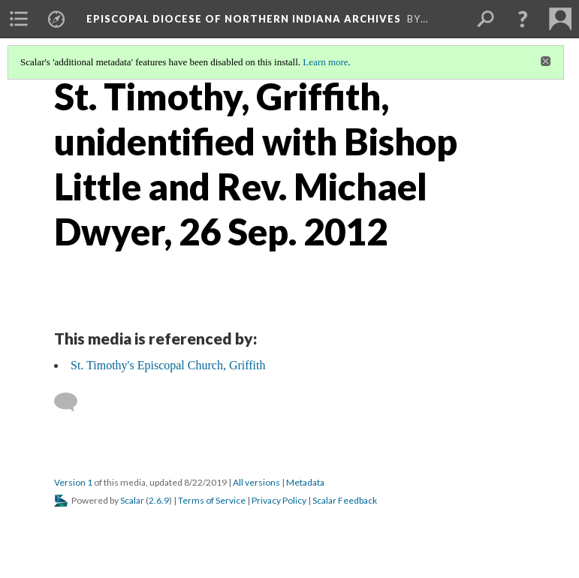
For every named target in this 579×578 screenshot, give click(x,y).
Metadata (305, 482)
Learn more (325, 62)
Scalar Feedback (344, 500)
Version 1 (73, 482)
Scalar (132, 500)
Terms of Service (212, 500)
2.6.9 (159, 500)
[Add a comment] (72, 402)
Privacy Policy (279, 500)
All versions (256, 482)
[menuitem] (19, 19)
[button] (522, 19)
